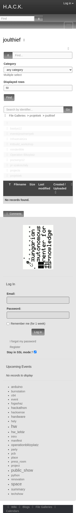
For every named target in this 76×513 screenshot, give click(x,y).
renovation (17, 479)
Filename (20, 184)
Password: (14, 308)
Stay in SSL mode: (19, 352)
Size (32, 184)
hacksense (18, 412)
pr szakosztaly (16, 165)
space (16, 484)
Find (9, 97)
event (14, 399)
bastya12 (13, 128)
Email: (11, 293)
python (15, 475)
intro (14, 436)
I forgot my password (23, 341)
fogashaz (17, 403)
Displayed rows (14, 82)
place (14, 457)
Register (15, 347)
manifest (16, 440)
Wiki (11, 507)
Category (10, 63)
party (14, 449)
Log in (68, 3)
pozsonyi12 (14, 160)
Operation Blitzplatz (19, 154)
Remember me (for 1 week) (26, 323)
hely (13, 421)
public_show (22, 470)
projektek (35, 115)
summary (18, 489)
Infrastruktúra (15, 139)
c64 (13, 395)
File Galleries (17, 115)
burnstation (18, 391)
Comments (13, 213)
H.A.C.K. (13, 6)
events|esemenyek (19, 133)
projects (12, 170)
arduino (16, 387)
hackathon (19, 408)
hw (14, 426)
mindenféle (14, 149)
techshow (17, 493)
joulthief (12, 40)
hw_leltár (18, 432)
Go (68, 109)
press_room (18, 461)
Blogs (23, 507)
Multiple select (13, 74)
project (15, 465)
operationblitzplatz (25, 445)
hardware (18, 417)
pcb (13, 453)
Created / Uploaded (60, 188)
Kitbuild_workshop (18, 144)
